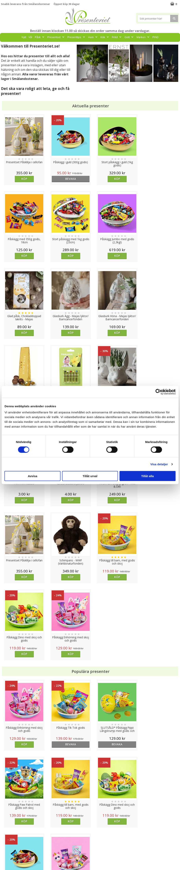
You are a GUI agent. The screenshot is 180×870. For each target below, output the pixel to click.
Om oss (6, 845)
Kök (105, 37)
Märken (143, 37)
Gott (129, 37)
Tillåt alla (147, 476)
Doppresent (9, 863)
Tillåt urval (90, 476)
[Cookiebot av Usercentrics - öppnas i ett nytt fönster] (158, 392)
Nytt (24, 37)
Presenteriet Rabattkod (16, 851)
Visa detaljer (159, 464)
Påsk (40, 37)
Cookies (6, 827)
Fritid (117, 37)
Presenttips (76, 37)
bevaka (67, 179)
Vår (30, 37)
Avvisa (32, 476)
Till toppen (90, 813)
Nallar (4, 857)
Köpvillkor (7, 839)
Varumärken (9, 833)
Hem (93, 37)
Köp (23, 179)
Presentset (56, 37)
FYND (155, 37)
